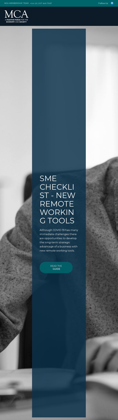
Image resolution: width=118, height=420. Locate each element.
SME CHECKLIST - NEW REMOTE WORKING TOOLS (57, 199)
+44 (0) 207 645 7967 (41, 3)
